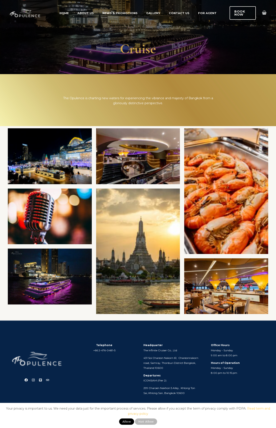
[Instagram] (32, 380)
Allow (126, 421)
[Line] (41, 380)
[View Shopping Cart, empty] (264, 13)
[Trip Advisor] (51, 380)
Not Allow (146, 421)
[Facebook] (22, 380)
